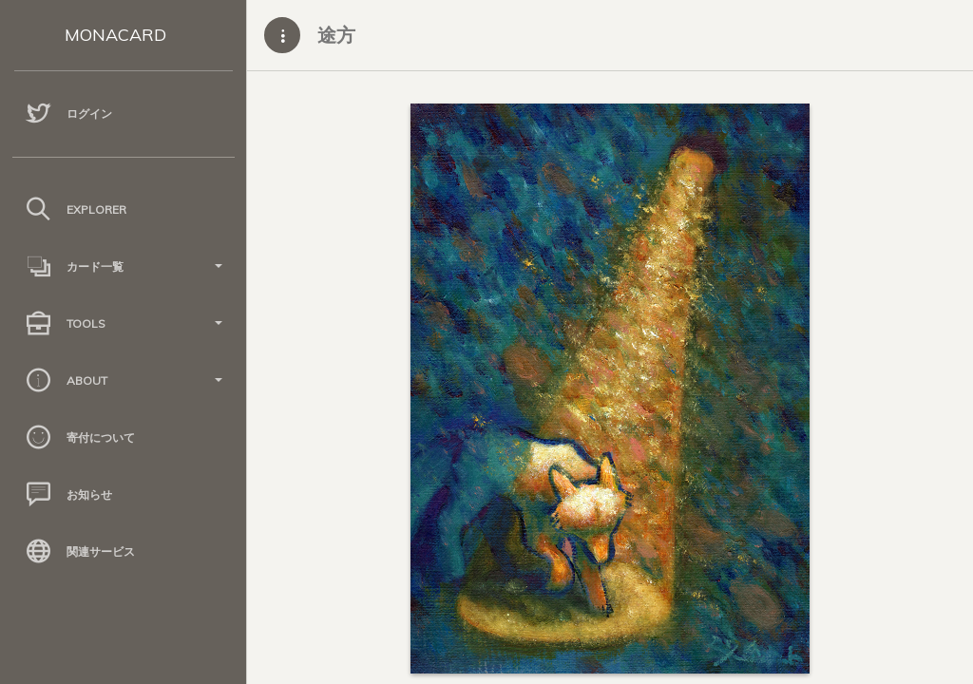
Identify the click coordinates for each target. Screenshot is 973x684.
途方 (336, 35)
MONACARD (115, 35)
